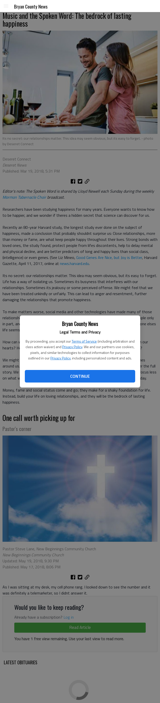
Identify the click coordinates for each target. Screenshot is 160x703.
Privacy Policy (72, 346)
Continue (80, 376)
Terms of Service (84, 341)
